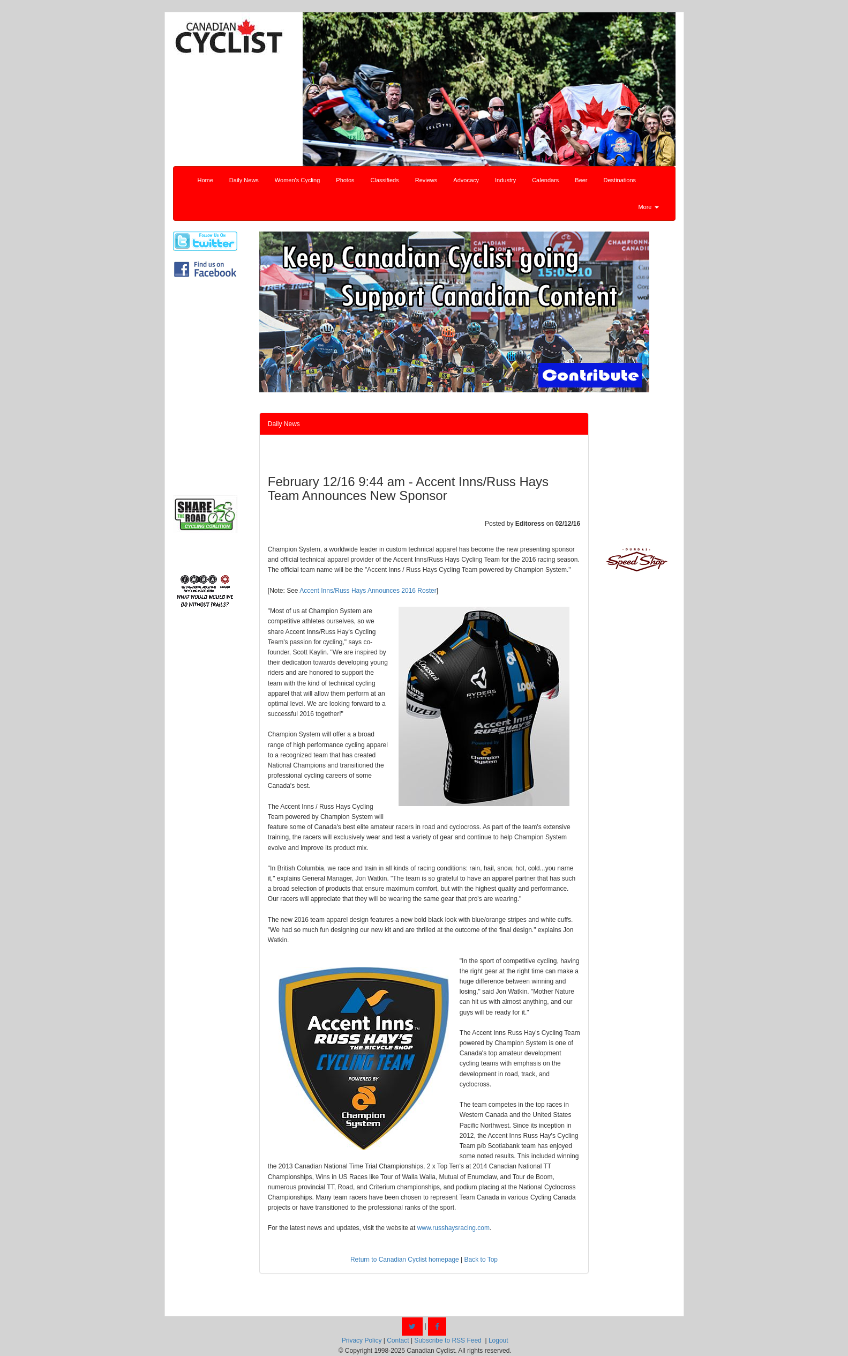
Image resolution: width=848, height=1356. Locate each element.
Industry (505, 180)
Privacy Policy (362, 1340)
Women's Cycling (297, 180)
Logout (498, 1340)
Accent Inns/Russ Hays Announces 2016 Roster (367, 590)
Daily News (244, 180)
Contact (398, 1340)
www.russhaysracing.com (453, 1228)
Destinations (620, 180)
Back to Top (481, 1259)
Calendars (545, 180)
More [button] (648, 207)
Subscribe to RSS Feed (447, 1340)
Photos (345, 180)
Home (205, 180)
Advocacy (466, 180)
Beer (581, 180)
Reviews (426, 180)
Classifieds (385, 180)
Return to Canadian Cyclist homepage (404, 1259)
